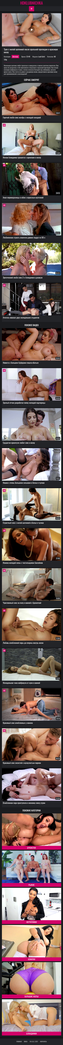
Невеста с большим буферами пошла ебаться (21, 362)
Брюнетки (31, 847)
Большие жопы (32, 996)
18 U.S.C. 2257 (34, 1041)
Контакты (43, 1041)
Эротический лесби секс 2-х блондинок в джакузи (22, 277)
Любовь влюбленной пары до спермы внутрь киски (23, 642)
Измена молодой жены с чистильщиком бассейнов (23, 562)
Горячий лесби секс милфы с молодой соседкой (22, 117)
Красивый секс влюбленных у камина (18, 722)
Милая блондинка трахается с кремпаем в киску (22, 157)
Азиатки (31, 959)
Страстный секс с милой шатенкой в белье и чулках (23, 522)
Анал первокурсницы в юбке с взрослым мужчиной (23, 197)
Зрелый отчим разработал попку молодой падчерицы (24, 402)
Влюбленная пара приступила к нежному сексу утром (24, 802)
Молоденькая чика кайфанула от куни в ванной (21, 682)
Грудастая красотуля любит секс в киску (19, 442)
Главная (19, 1041)
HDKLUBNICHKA (31, 3)
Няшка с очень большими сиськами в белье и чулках (24, 482)
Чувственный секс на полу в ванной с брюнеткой (22, 602)
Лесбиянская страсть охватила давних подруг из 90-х (24, 237)
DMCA (25, 1041)
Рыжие (31, 884)
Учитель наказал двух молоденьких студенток (21, 317)
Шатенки (15, 56)
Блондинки (31, 1033)
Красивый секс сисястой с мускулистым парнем (22, 762)
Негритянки (31, 922)
